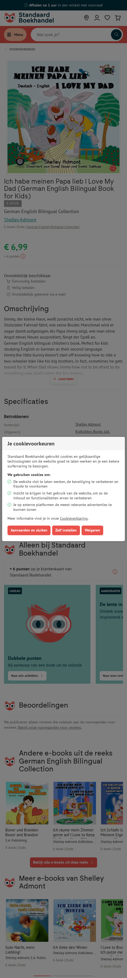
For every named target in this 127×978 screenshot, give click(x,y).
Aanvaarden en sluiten (29, 530)
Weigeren (92, 530)
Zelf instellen (66, 530)
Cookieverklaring (74, 518)
